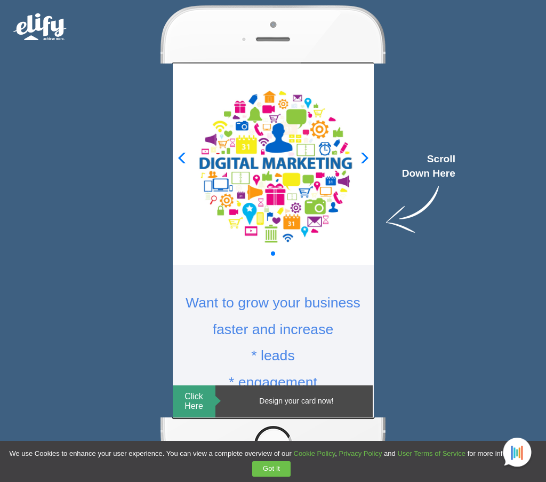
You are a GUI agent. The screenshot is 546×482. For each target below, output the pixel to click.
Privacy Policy (360, 453)
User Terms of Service (431, 453)
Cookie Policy (314, 453)
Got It (271, 468)
